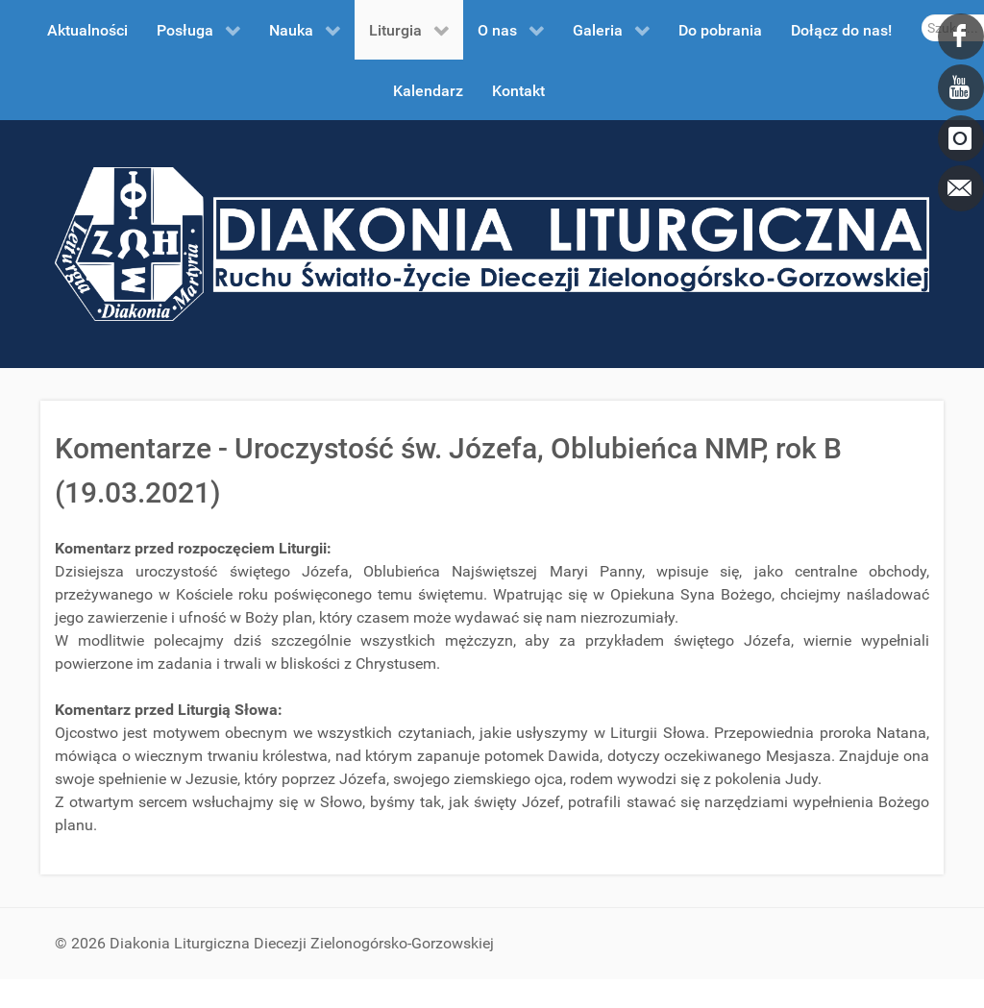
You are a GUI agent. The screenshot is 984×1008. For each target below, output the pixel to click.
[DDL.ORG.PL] (492, 243)
